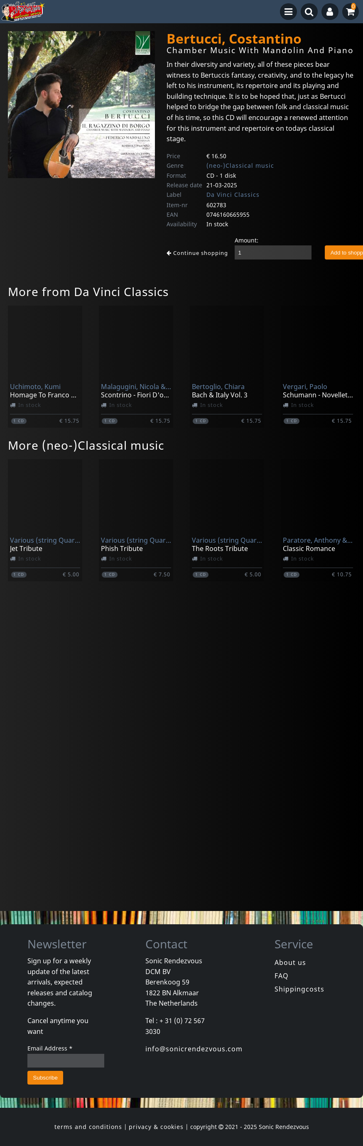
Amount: (246, 240)
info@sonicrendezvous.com (194, 1048)
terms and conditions (88, 1127)
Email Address (50, 1048)
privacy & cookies (156, 1127)
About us (290, 962)
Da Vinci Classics (233, 194)
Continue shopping (197, 253)
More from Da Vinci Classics (88, 291)
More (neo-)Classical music (86, 445)
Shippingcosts (299, 989)
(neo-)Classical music (240, 165)
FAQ (282, 975)
